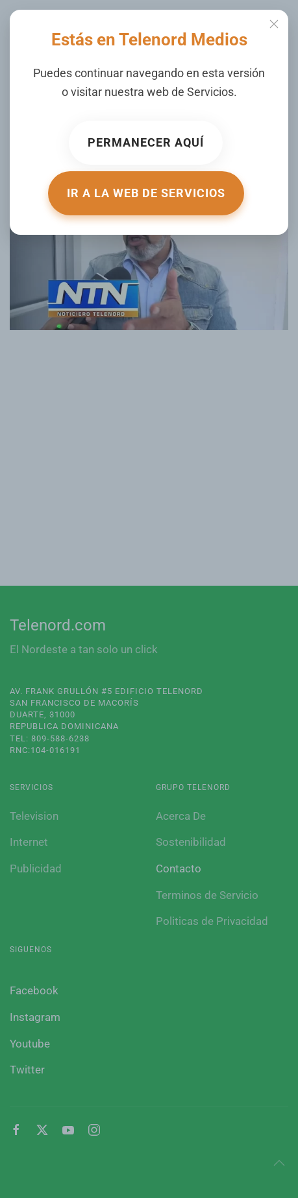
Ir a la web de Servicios (146, 193)
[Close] (274, 24)
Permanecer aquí (146, 142)
